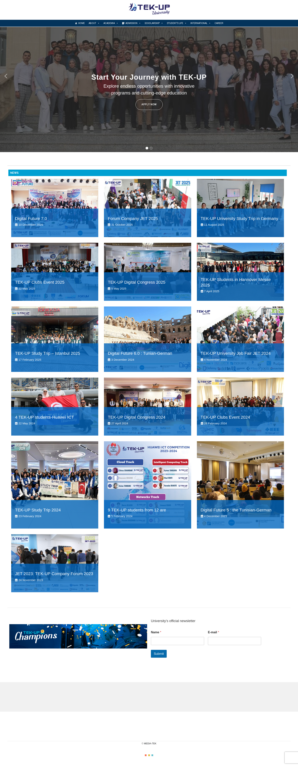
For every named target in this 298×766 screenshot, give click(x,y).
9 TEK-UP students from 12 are (137, 510)
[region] (149, 76)
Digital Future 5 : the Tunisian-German (236, 510)
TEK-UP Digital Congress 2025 (136, 282)
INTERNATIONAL (200, 23)
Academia (110, 23)
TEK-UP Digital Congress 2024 (136, 417)
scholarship (154, 23)
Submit (159, 654)
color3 (152, 755)
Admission (133, 23)
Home (81, 23)
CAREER (219, 23)
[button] (6, 76)
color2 (149, 755)
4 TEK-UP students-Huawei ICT (44, 417)
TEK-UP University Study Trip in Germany (239, 218)
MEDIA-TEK (150, 743)
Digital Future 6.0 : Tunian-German (140, 353)
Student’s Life (177, 23)
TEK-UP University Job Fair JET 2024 (236, 353)
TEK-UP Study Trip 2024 (38, 510)
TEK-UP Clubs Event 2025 (39, 282)
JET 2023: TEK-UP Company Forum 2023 (54, 573)
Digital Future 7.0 (31, 218)
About (94, 23)
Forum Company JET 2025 (133, 218)
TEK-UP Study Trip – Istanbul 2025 (47, 353)
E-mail (213, 632)
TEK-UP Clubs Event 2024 (225, 417)
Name (156, 632)
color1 (146, 755)
